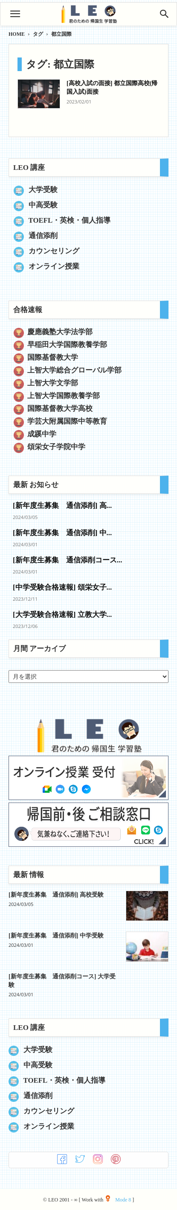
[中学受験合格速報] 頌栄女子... (62, 587)
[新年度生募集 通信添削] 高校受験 (56, 895)
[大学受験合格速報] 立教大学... (62, 615)
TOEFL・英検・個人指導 (70, 220)
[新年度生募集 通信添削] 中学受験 (56, 935)
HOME (17, 34)
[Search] (165, 14)
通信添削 (43, 236)
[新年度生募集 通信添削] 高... (62, 506)
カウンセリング (54, 251)
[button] (15, 14)
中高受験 (43, 205)
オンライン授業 (54, 266)
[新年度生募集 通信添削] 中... (62, 533)
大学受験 (43, 190)
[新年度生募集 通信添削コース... (67, 560)
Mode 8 (118, 1200)
